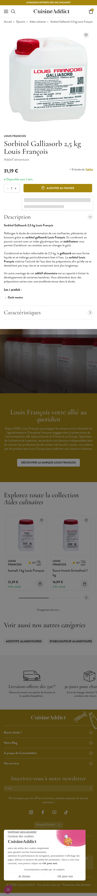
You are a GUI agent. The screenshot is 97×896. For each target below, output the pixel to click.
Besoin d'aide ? (48, 732)
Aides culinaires (38, 22)
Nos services (48, 763)
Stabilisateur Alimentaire (71, 641)
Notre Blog (48, 743)
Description (48, 216)
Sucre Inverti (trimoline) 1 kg (70, 572)
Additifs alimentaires (24, 641)
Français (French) (48, 825)
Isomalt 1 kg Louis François (26, 570)
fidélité (89, 169)
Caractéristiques (48, 312)
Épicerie (20, 22)
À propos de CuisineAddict (48, 753)
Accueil (8, 22)
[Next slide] (86, 598)
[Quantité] (11, 188)
